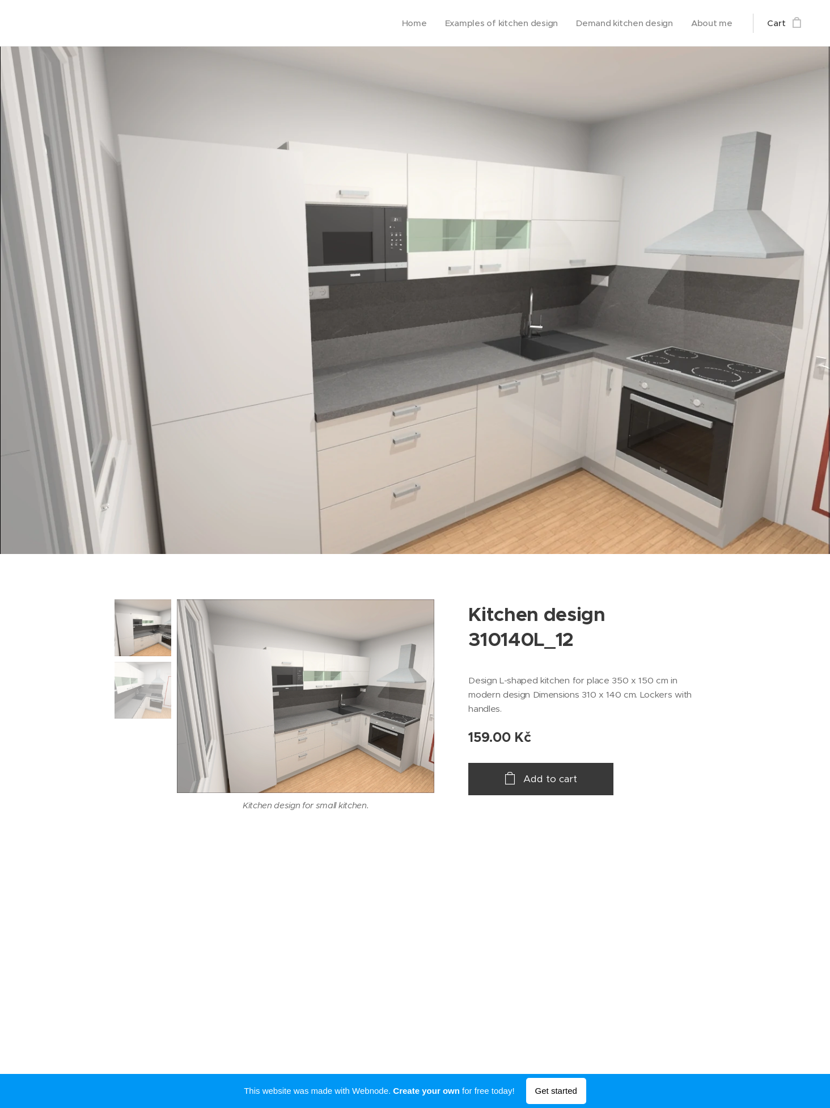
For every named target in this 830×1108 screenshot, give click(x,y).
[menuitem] (409, 23)
